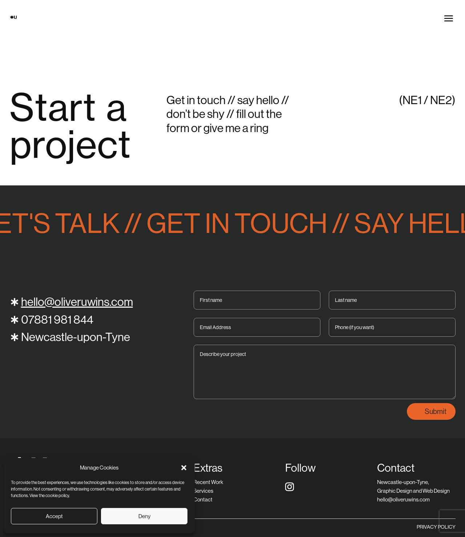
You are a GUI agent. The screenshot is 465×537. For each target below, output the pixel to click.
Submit (435, 411)
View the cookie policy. (49, 495)
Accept (54, 516)
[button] (183, 467)
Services (203, 490)
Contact (203, 499)
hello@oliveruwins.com (77, 301)
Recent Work (208, 482)
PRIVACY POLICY (436, 527)
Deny (144, 516)
